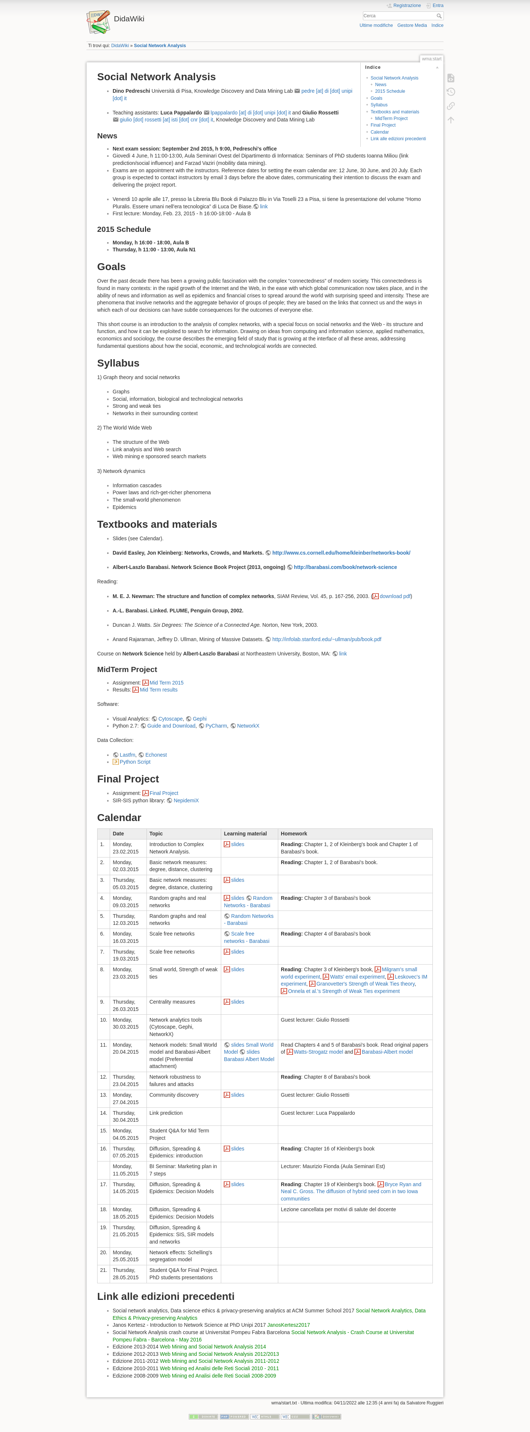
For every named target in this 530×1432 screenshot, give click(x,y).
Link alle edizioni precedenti (398, 138)
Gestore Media (412, 25)
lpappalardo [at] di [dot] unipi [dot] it (251, 113)
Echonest (156, 755)
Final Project (383, 125)
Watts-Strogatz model (318, 1052)
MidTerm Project (391, 118)
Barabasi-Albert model (387, 1052)
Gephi (199, 719)
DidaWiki (120, 45)
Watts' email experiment (357, 977)
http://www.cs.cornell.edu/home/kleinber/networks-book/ (341, 553)
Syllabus (379, 104)
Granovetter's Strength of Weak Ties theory (366, 984)
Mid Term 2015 (167, 683)
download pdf (395, 596)
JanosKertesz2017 (288, 1325)
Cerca (440, 15)
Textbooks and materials (395, 111)
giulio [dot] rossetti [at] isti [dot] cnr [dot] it (166, 120)
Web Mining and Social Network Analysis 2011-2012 (219, 1361)
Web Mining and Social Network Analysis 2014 (213, 1347)
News (380, 84)
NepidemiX (186, 800)
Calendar (380, 132)
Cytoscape (170, 719)
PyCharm (216, 726)
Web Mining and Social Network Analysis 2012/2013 (219, 1354)
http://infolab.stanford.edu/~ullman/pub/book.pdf (326, 639)
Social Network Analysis (160, 45)
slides (237, 844)
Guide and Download (171, 726)
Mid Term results (158, 690)
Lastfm (127, 755)
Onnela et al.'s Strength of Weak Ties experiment (344, 991)
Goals (376, 98)
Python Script (135, 762)
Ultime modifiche (376, 25)
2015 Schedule (390, 91)
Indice (437, 25)
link (264, 206)
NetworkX (248, 726)
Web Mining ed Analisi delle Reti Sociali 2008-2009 (218, 1376)
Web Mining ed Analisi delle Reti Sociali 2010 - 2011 (219, 1368)
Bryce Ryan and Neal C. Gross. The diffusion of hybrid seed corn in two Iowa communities (351, 1191)
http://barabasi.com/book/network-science (345, 567)
